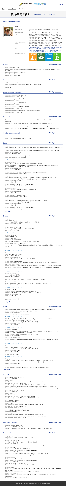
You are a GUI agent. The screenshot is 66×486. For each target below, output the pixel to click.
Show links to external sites (13, 159)
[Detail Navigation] (60, 3)
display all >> (7, 211)
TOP (3, 9)
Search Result (12, 9)
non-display (58, 64)
